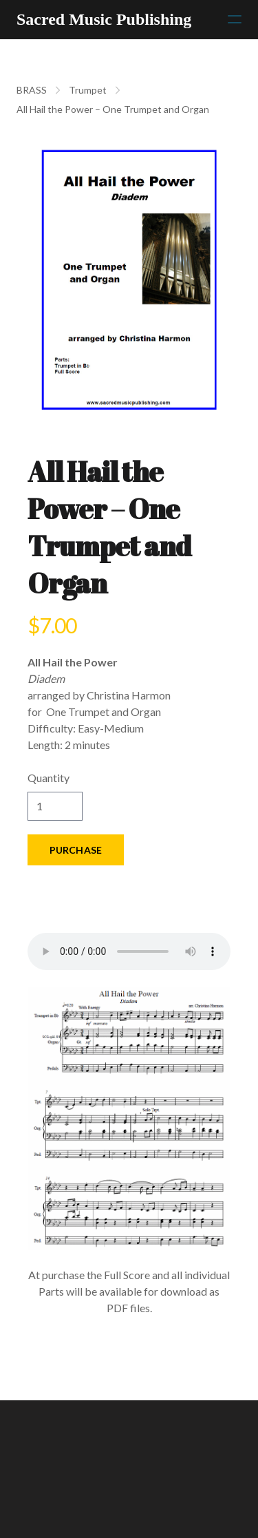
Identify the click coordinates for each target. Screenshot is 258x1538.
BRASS (32, 90)
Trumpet (88, 90)
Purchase (76, 850)
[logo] (104, 19)
